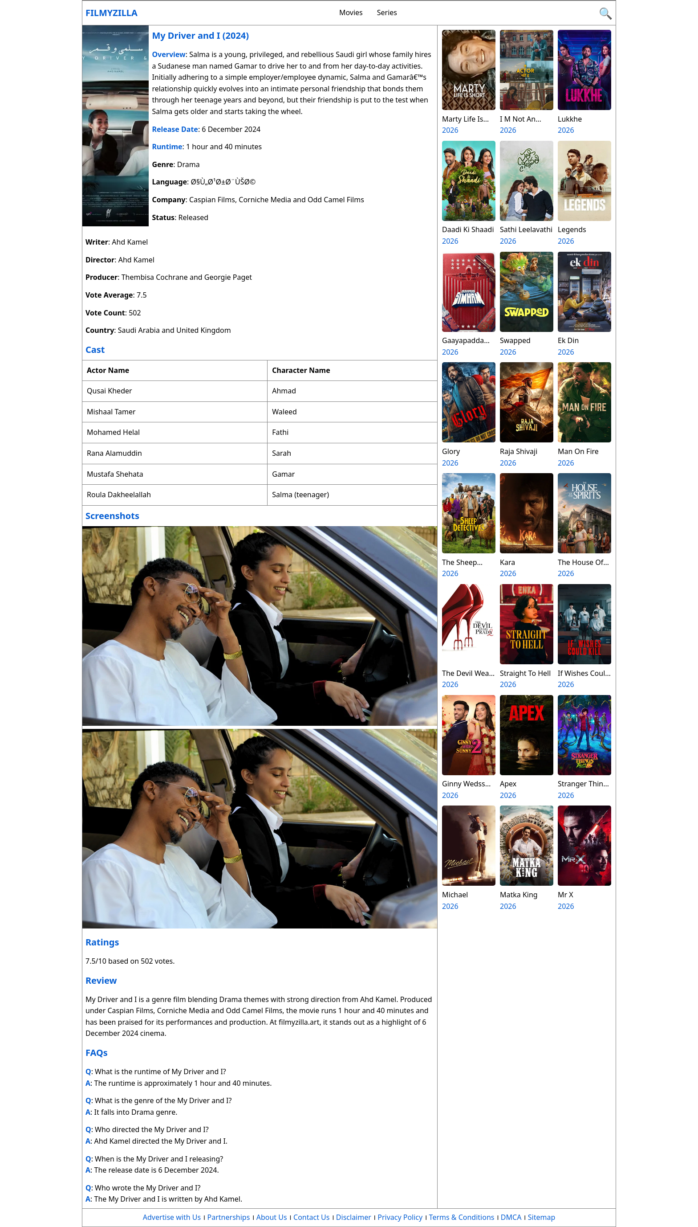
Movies (351, 12)
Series (387, 12)
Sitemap (542, 1217)
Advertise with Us (172, 1217)
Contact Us (311, 1217)
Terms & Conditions (462, 1217)
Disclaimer (353, 1217)
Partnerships (228, 1217)
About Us (271, 1217)
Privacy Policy (399, 1217)
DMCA (511, 1217)
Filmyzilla (111, 13)
